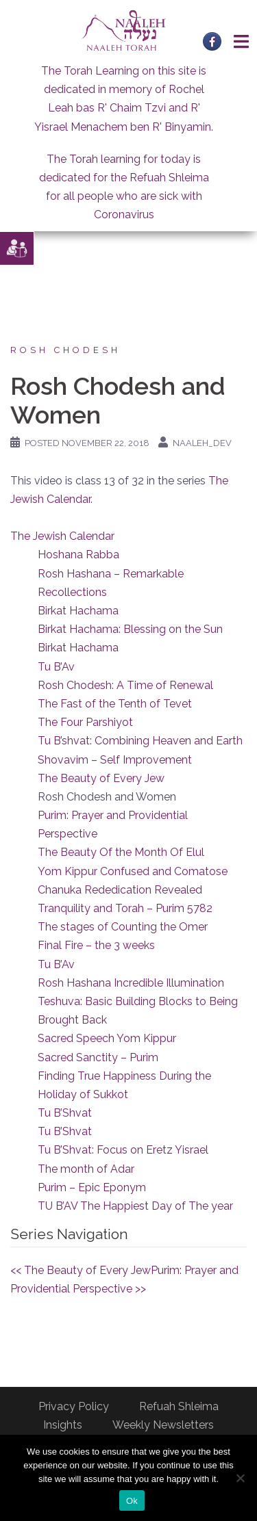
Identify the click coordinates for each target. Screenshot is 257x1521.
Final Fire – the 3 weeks (96, 945)
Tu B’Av (56, 666)
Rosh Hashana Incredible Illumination (131, 982)
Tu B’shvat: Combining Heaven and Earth (140, 740)
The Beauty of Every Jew (101, 778)
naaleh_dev (202, 443)
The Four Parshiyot (85, 722)
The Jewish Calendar (62, 536)
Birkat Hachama (78, 610)
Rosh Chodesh (65, 350)
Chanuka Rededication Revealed (120, 889)
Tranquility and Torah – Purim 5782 (125, 908)
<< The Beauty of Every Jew (80, 1270)
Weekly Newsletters (163, 1424)
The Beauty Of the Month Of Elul (121, 852)
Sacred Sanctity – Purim (98, 1057)
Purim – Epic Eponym (92, 1187)
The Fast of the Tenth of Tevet (115, 703)
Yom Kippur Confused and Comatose (133, 871)
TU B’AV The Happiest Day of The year (135, 1205)
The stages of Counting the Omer (123, 926)
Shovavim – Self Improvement (115, 759)
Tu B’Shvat (65, 1112)
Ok (132, 1501)
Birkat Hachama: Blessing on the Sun (130, 629)
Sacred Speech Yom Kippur (107, 1038)
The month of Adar (86, 1168)
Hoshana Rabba (78, 554)
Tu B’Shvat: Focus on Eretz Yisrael (123, 1149)
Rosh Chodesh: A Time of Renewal (125, 685)
